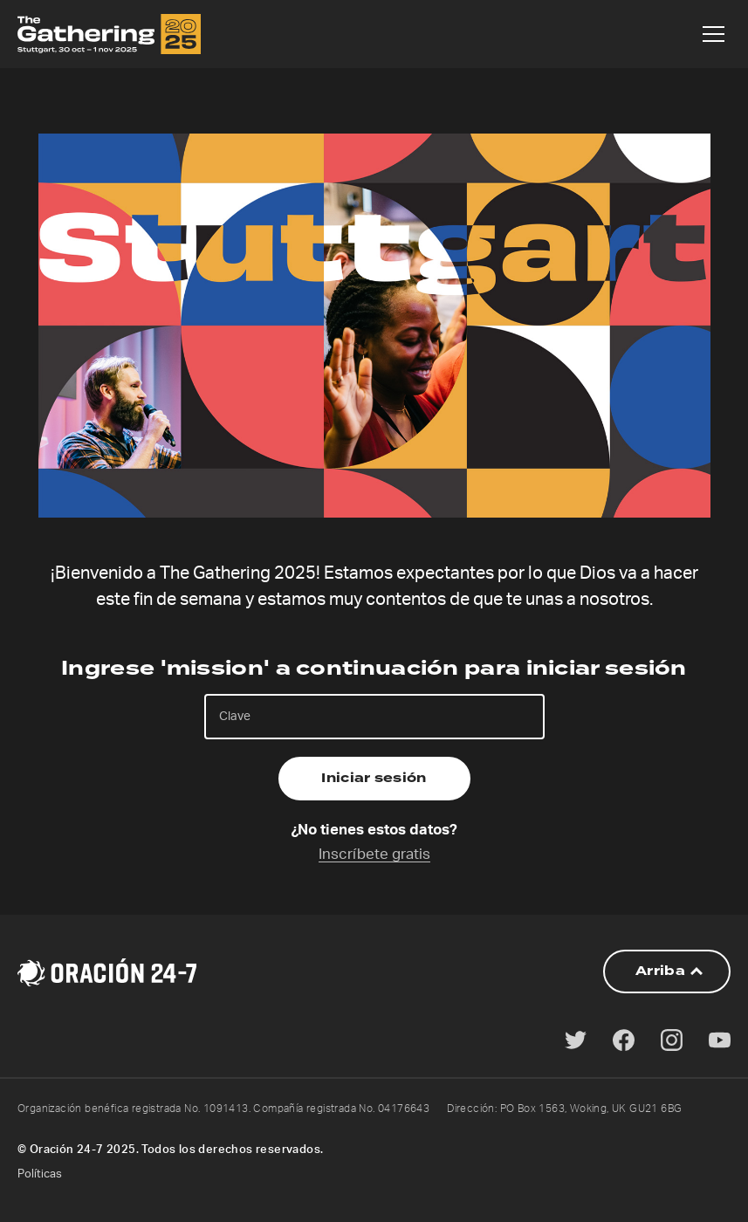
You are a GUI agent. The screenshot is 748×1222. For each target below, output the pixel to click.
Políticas (39, 1174)
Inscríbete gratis (374, 854)
